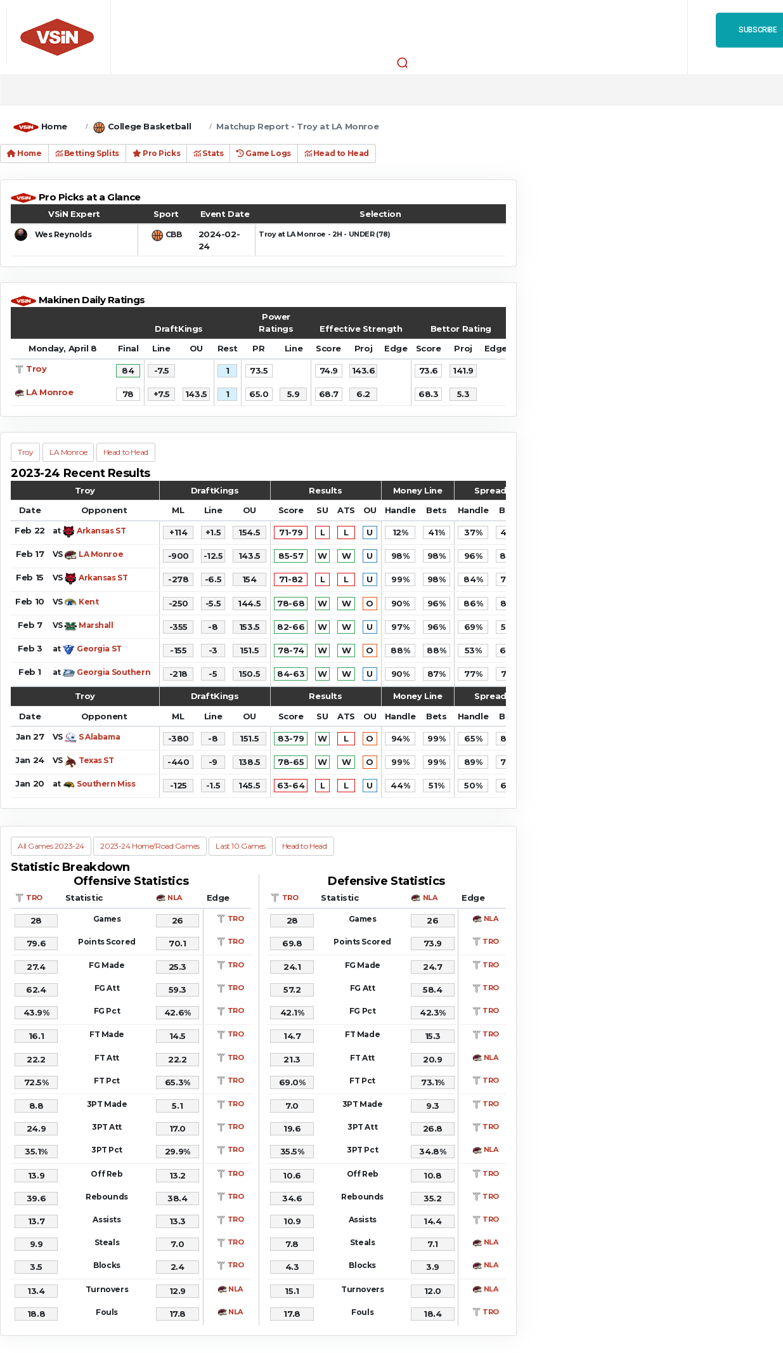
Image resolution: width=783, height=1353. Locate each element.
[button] (403, 62)
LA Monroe (49, 392)
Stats (208, 153)
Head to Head (336, 153)
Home (54, 126)
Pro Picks (156, 153)
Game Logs (263, 153)
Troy (36, 368)
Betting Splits (87, 153)
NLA (174, 897)
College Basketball (149, 126)
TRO (34, 897)
